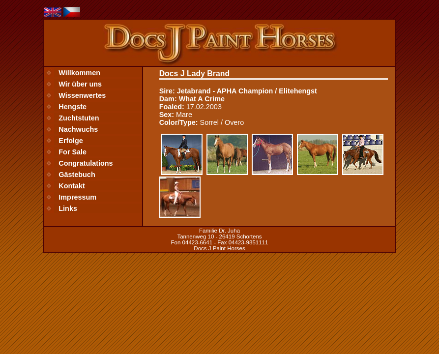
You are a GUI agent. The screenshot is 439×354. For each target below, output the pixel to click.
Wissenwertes (82, 95)
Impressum (77, 197)
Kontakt (72, 186)
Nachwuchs (78, 129)
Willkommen (79, 73)
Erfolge (71, 141)
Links (68, 208)
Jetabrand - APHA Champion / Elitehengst (247, 91)
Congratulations (86, 163)
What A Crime (202, 99)
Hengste (73, 107)
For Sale (73, 152)
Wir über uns (80, 84)
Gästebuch (77, 174)
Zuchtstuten (79, 118)
